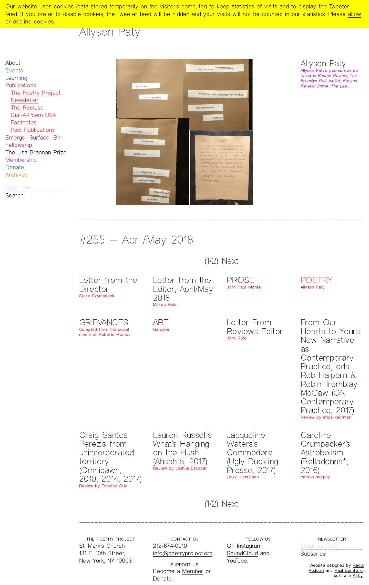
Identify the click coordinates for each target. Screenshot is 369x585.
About (12, 62)
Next (230, 260)
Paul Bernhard (349, 570)
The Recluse (27, 107)
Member (192, 571)
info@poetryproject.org (182, 553)
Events (14, 70)
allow (354, 14)
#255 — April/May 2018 (136, 239)
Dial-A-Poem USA (33, 114)
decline (22, 21)
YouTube (237, 560)
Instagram (249, 545)
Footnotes (24, 122)
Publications (20, 85)
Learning (16, 77)
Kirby (358, 575)
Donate (14, 167)
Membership (21, 159)
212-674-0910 (170, 545)
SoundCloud (242, 553)
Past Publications (33, 129)
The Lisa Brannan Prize (36, 152)
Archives (16, 174)
